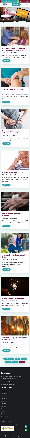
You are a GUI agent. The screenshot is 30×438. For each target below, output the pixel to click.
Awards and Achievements (8, 419)
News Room (4, 393)
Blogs (2, 408)
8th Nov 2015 (13, 175)
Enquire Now (16, 4)
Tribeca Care (9, 436)
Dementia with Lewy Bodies (13, 172)
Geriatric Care (4, 401)
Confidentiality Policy (6, 421)
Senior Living (4, 416)
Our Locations (4, 398)
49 (8, 362)
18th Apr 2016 (13, 92)
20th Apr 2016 (13, 52)
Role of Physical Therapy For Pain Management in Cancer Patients (13, 50)
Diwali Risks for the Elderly (13, 298)
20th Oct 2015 (13, 342)
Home (2, 19)
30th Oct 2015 (13, 218)
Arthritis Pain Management (13, 89)
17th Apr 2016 (13, 135)
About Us (3, 391)
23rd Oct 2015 (13, 301)
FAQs (2, 411)
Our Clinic (3, 403)
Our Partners (4, 396)
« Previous (9, 358)
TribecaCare (5, 52)
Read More (6, 60)
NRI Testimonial (9, 1)
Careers (3, 413)
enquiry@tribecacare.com (7, 384)
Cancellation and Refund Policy (9, 424)
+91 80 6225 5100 (5, 381)
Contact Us (4, 406)
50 (15, 362)
